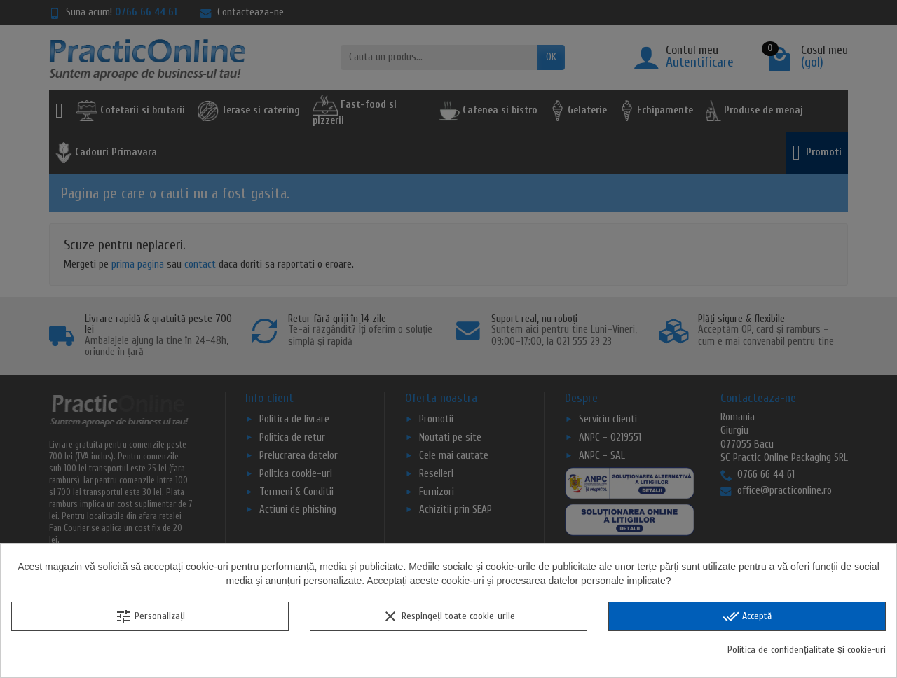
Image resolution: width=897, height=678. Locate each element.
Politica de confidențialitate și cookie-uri (806, 650)
